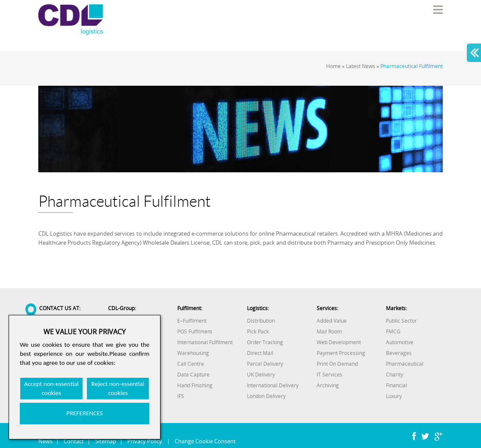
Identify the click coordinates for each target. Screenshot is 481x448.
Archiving (328, 385)
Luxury (394, 396)
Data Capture (193, 374)
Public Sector (401, 320)
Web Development (339, 342)
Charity (394, 374)
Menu (437, 9)
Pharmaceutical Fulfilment (411, 66)
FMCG (393, 331)
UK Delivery (261, 374)
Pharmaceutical (404, 363)
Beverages (399, 353)
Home (333, 66)
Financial (396, 385)
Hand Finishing (195, 385)
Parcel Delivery (265, 363)
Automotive (399, 342)
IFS (180, 396)
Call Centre (190, 363)
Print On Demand (337, 363)
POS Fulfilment (194, 331)
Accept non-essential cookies (51, 388)
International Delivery (273, 385)
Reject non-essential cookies (118, 388)
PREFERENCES (84, 413)
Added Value (332, 320)
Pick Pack (258, 331)
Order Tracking (265, 342)
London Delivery (266, 396)
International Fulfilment (205, 342)
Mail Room (329, 331)
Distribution (261, 320)
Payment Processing (341, 353)
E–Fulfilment (192, 320)
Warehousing (193, 353)
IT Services (329, 374)
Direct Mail (260, 353)
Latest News (360, 66)
